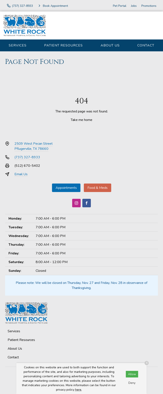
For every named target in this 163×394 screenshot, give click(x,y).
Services (18, 45)
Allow (132, 374)
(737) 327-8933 (27, 157)
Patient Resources (63, 45)
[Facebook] (86, 203)
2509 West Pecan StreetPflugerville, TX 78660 (33, 146)
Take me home (81, 120)
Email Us (21, 174)
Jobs (134, 6)
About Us (110, 45)
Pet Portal (119, 6)
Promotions (148, 6)
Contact (145, 45)
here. (78, 390)
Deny (131, 383)
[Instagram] (76, 203)
